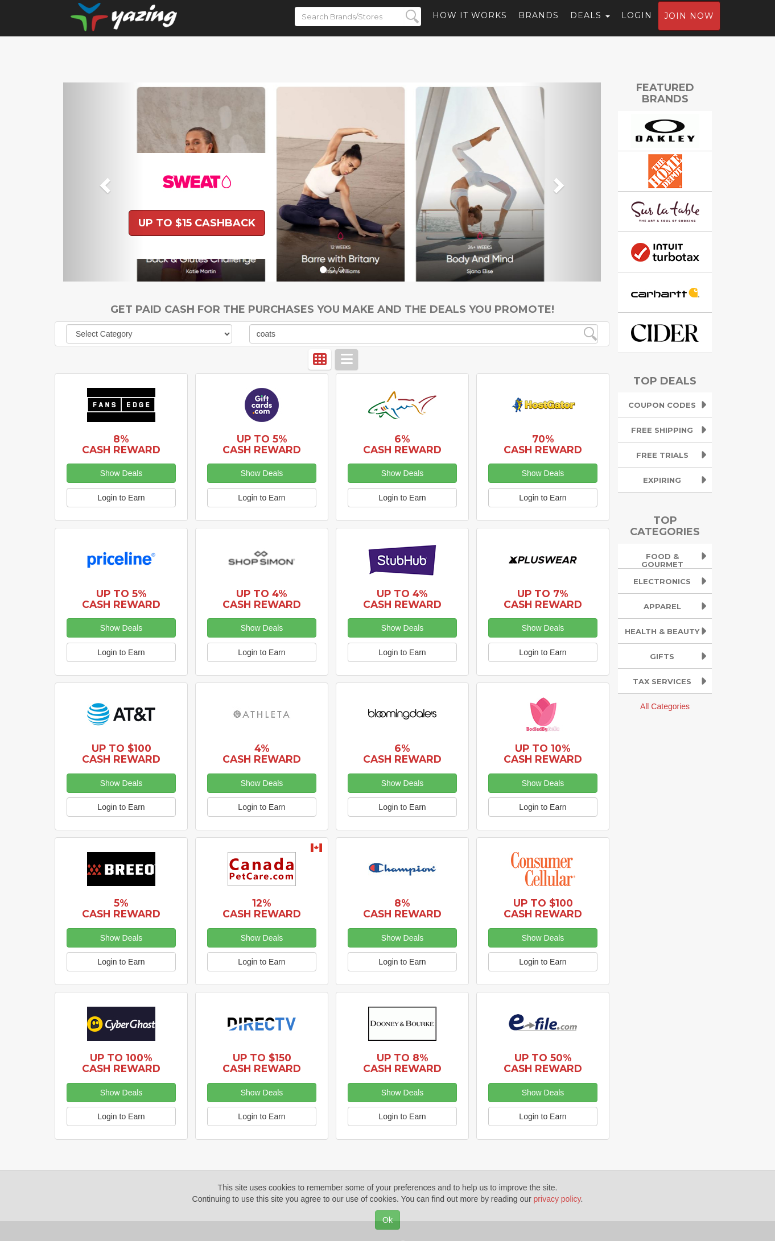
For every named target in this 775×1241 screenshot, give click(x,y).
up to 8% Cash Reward (402, 1063)
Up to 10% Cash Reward (543, 753)
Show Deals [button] (121, 473)
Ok (387, 1220)
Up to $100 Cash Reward (121, 753)
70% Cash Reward (543, 444)
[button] (103, 182)
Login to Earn (121, 497)
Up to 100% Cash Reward (121, 1063)
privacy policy (557, 1198)
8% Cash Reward (121, 444)
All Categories (665, 706)
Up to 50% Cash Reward (543, 1063)
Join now (689, 26)
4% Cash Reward (261, 753)
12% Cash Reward (261, 908)
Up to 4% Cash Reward (261, 599)
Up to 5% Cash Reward (261, 444)
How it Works (469, 25)
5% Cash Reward (121, 908)
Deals (590, 25)
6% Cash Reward (402, 444)
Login (636, 25)
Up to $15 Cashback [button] (196, 223)
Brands (538, 25)
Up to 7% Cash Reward (543, 599)
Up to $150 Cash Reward (261, 1063)
